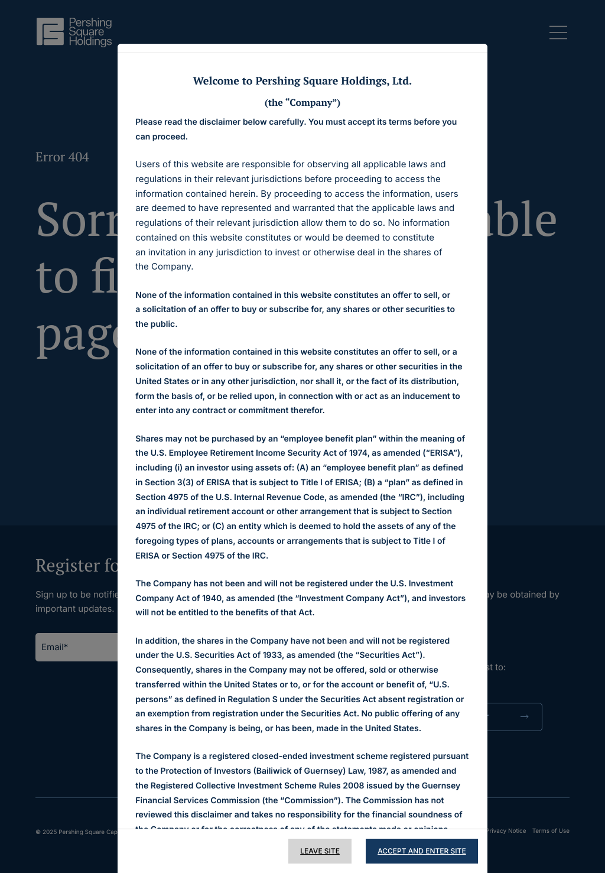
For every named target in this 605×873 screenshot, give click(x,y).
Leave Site (317, 850)
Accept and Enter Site (419, 850)
